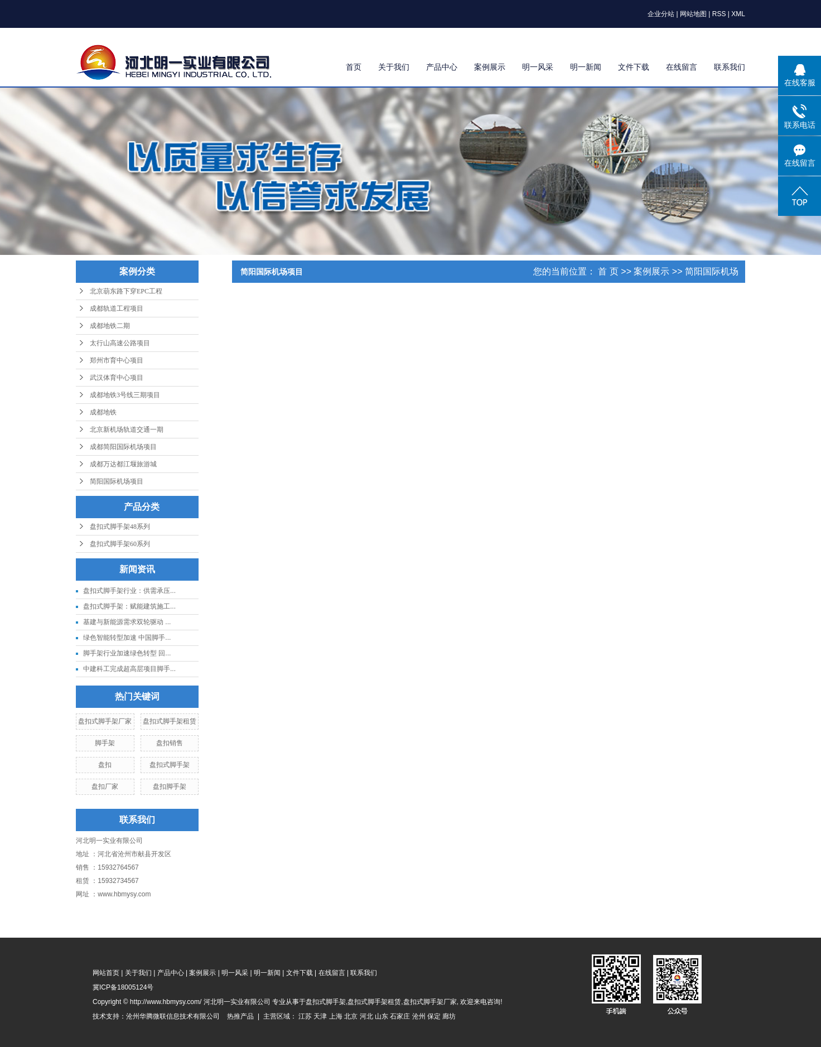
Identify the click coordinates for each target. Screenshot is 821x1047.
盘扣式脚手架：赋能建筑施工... (129, 606)
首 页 (608, 271)
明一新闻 (585, 66)
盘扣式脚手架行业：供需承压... (129, 591)
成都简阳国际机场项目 (123, 447)
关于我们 (393, 66)
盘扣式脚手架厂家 (105, 721)
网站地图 (693, 14)
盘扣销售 (169, 743)
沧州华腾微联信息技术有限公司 (173, 1016)
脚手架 (105, 743)
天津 (320, 1016)
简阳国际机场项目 (116, 481)
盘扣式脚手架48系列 (120, 526)
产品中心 (441, 66)
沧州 (419, 1016)
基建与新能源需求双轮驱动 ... (127, 622)
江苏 (305, 1016)
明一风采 (537, 66)
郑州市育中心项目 (116, 360)
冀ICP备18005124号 (123, 987)
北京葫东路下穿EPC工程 (126, 291)
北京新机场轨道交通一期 (126, 429)
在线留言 (681, 66)
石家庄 (400, 1016)
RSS (719, 14)
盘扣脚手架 (169, 786)
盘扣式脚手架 (169, 765)
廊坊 (449, 1016)
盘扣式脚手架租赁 (169, 721)
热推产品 (240, 1016)
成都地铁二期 (110, 326)
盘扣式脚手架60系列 (120, 544)
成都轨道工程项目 (116, 308)
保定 (434, 1016)
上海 (335, 1016)
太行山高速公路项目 (120, 343)
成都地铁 (103, 412)
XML (738, 14)
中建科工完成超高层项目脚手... (129, 669)
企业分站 (661, 14)
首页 (353, 66)
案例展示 (489, 66)
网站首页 (106, 973)
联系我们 (729, 66)
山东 (381, 1016)
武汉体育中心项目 (116, 378)
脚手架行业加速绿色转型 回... (127, 653)
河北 (366, 1016)
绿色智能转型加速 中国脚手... (127, 637)
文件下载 (633, 66)
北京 (351, 1016)
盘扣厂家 (104, 786)
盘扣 (105, 765)
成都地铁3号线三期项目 (125, 395)
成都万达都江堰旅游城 (123, 464)
